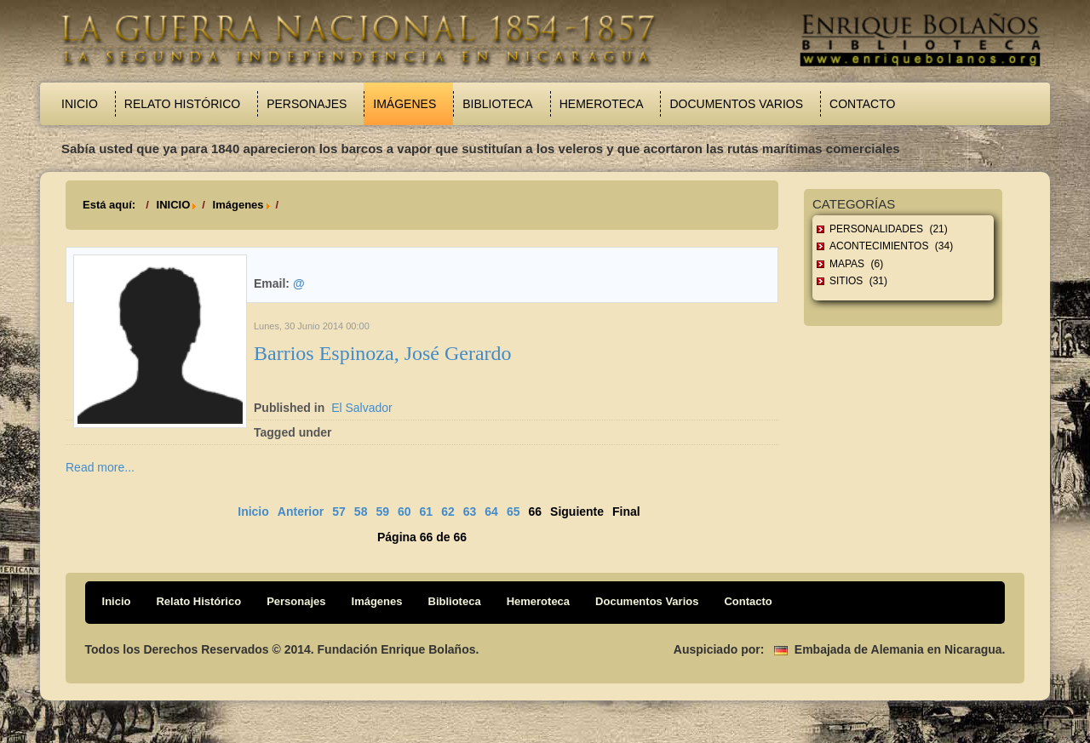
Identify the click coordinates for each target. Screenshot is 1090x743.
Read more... (100, 467)
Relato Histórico (182, 104)
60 (404, 511)
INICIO (174, 204)
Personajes (307, 104)
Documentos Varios (736, 104)
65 (513, 511)
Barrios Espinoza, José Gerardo (383, 353)
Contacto (862, 104)
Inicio (79, 104)
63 (470, 511)
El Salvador (362, 407)
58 (361, 511)
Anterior (301, 511)
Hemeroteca (601, 104)
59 (382, 511)
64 (491, 511)
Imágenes (404, 104)
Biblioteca (497, 104)
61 (426, 511)
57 (339, 511)
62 (448, 511)
